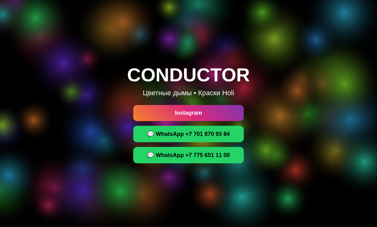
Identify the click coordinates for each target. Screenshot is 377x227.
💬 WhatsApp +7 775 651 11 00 (188, 155)
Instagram (188, 113)
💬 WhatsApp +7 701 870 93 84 (188, 134)
